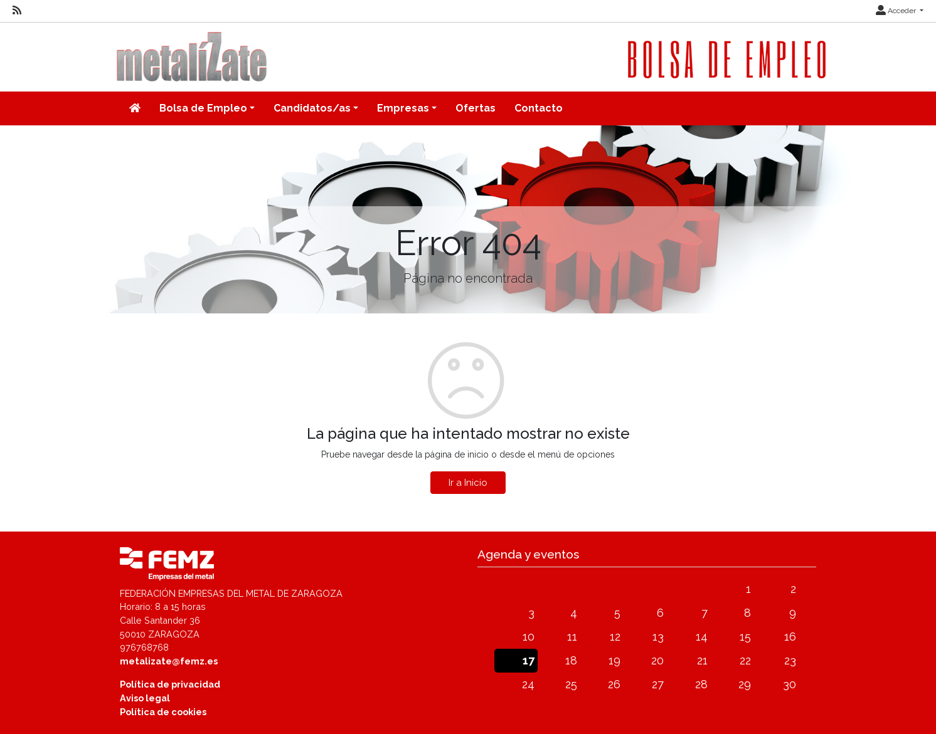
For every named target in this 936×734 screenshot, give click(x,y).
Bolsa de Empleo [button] (203, 108)
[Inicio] (135, 108)
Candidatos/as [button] (312, 108)
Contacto (538, 108)
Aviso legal (145, 698)
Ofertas (475, 108)
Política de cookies (163, 711)
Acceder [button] (897, 10)
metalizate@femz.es (169, 661)
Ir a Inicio (468, 482)
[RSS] (17, 10)
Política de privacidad (170, 684)
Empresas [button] (403, 108)
